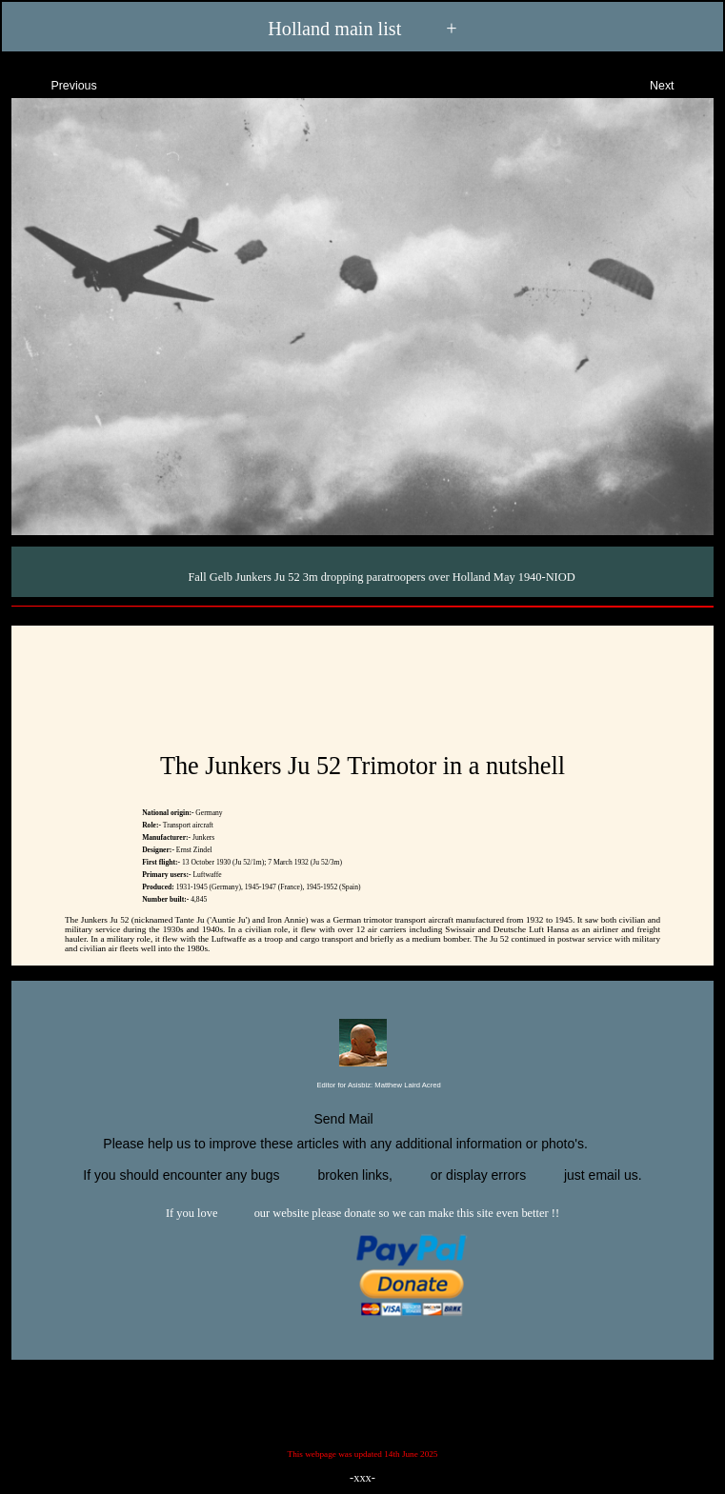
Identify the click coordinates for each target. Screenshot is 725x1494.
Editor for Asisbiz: (362, 1086)
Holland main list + (362, 29)
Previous (57, 83)
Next (679, 83)
